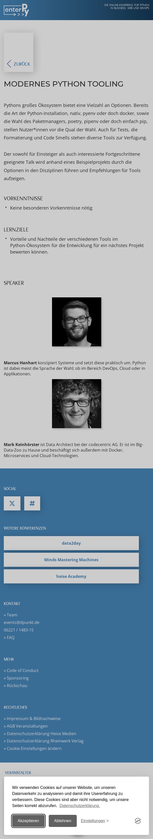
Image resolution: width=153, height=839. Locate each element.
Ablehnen (62, 821)
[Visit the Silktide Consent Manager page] (138, 821)
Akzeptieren (28, 821)
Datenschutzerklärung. (80, 806)
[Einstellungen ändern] (95, 821)
